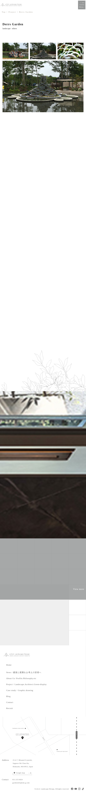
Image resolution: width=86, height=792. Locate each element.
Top (4, 12)
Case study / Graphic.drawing (19, 690)
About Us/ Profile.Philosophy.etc (21, 678)
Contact (9, 702)
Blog (8, 696)
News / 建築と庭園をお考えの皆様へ (23, 672)
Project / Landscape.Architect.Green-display (26, 684)
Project (12, 12)
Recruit (9, 708)
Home (11, 665)
